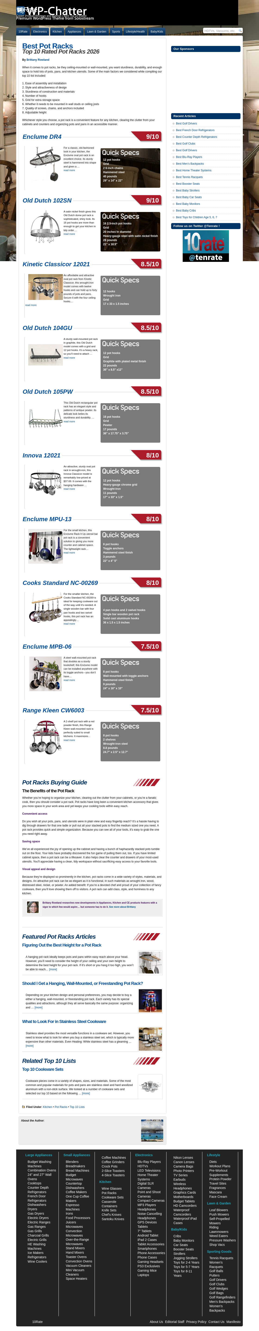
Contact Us (216, 1322)
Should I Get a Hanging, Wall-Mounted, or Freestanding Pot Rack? (82, 983)
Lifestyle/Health (135, 31)
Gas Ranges (37, 1226)
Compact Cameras (151, 1200)
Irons (69, 1213)
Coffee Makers (76, 1192)
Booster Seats (183, 1249)
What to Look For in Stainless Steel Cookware (64, 1021)
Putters (214, 1275)
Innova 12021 (41, 455)
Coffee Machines (114, 1157)
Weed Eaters (218, 1236)
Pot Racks (61, 1107)
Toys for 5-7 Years (186, 1267)
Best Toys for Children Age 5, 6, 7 (196, 217)
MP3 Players (147, 1205)
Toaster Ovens (76, 1257)
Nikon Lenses (183, 1157)
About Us (156, 1322)
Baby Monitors (183, 1240)
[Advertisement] (206, 82)
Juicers (71, 1222)
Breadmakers (75, 1166)
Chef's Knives (111, 1214)
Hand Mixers (75, 1252)
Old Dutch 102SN (47, 200)
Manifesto (233, 1322)
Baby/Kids (157, 31)
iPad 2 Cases (147, 1240)
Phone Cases (147, 1257)
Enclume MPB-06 (47, 646)
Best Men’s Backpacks (190, 163)
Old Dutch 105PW (48, 391)
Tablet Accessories (151, 1244)
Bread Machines (77, 1170)
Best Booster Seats (188, 183)
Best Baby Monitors (188, 204)
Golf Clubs (216, 1284)
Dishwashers (37, 1205)
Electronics (40, 31)
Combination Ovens (42, 1170)
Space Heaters (76, 1278)
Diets (213, 1162)
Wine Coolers (37, 1261)
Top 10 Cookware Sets (42, 1069)
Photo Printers (183, 1171)
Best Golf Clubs (185, 143)
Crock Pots (109, 1166)
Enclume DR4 (42, 136)
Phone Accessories (151, 1253)
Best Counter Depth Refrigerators (196, 137)
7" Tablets (145, 1231)
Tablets (143, 1226)
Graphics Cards (184, 1192)
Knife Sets (109, 1210)
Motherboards (183, 1197)
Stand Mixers (75, 1248)
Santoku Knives (113, 1219)
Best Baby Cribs (186, 210)
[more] (53, 969)
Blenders (72, 1162)
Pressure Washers (222, 1240)
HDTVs (143, 1166)
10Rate (23, 31)
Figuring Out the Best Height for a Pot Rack (61, 945)
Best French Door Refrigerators (195, 130)
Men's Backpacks (221, 1302)
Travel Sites (217, 1183)
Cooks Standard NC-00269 (60, 582)
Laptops (143, 1275)
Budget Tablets (184, 1201)
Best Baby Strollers (188, 190)
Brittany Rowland (38, 59)
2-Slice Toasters (113, 1171)
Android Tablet (148, 1235)
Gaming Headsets (150, 1262)
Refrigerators (37, 1257)
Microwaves (74, 1226)
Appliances (74, 31)
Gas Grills (35, 1231)
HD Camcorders (185, 1205)
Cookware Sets (113, 1197)
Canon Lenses (183, 1162)
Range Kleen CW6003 (53, 710)
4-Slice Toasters (113, 1175)
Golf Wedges (218, 1288)
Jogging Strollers (185, 1258)
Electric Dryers (38, 1218)
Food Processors (78, 1218)
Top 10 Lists (77, 1107)
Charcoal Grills (38, 1235)
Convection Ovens (79, 1261)
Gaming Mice (147, 1270)
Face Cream (218, 1196)
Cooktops (34, 1183)
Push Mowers (219, 1214)
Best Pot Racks (47, 46)
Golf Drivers (217, 1280)
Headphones (147, 1209)
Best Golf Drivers (186, 123)
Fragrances (217, 1188)
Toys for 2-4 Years (186, 1262)
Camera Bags (183, 1166)
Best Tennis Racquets (189, 177)
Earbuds (179, 1179)
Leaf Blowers (218, 1210)
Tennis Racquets (221, 1258)
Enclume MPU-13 (47, 519)
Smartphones (147, 1248)
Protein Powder (220, 1179)
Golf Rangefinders (222, 1297)
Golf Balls (216, 1271)
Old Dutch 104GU (47, 327)
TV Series (180, 1175)
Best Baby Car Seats (189, 197)
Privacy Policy (196, 1322)
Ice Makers (35, 1253)
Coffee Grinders (113, 1162)
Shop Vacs (217, 1244)
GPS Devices (147, 1222)
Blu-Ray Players (149, 1162)
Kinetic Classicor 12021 (56, 264)
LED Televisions (149, 1170)
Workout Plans (219, 1166)
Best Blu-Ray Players (189, 157)
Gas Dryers (36, 1213)
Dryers (32, 1209)
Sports (116, 31)
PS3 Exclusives (149, 1266)
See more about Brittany (122, 907)
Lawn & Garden (96, 31)
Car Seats (180, 1245)
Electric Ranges (39, 1222)
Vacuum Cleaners (78, 1265)
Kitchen (57, 31)
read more (69, 170)
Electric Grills (37, 1240)
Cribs (177, 1236)
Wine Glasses (112, 1188)
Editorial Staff (174, 1322)
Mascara (215, 1192)
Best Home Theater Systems (193, 170)
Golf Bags (216, 1293)
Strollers (179, 1253)
